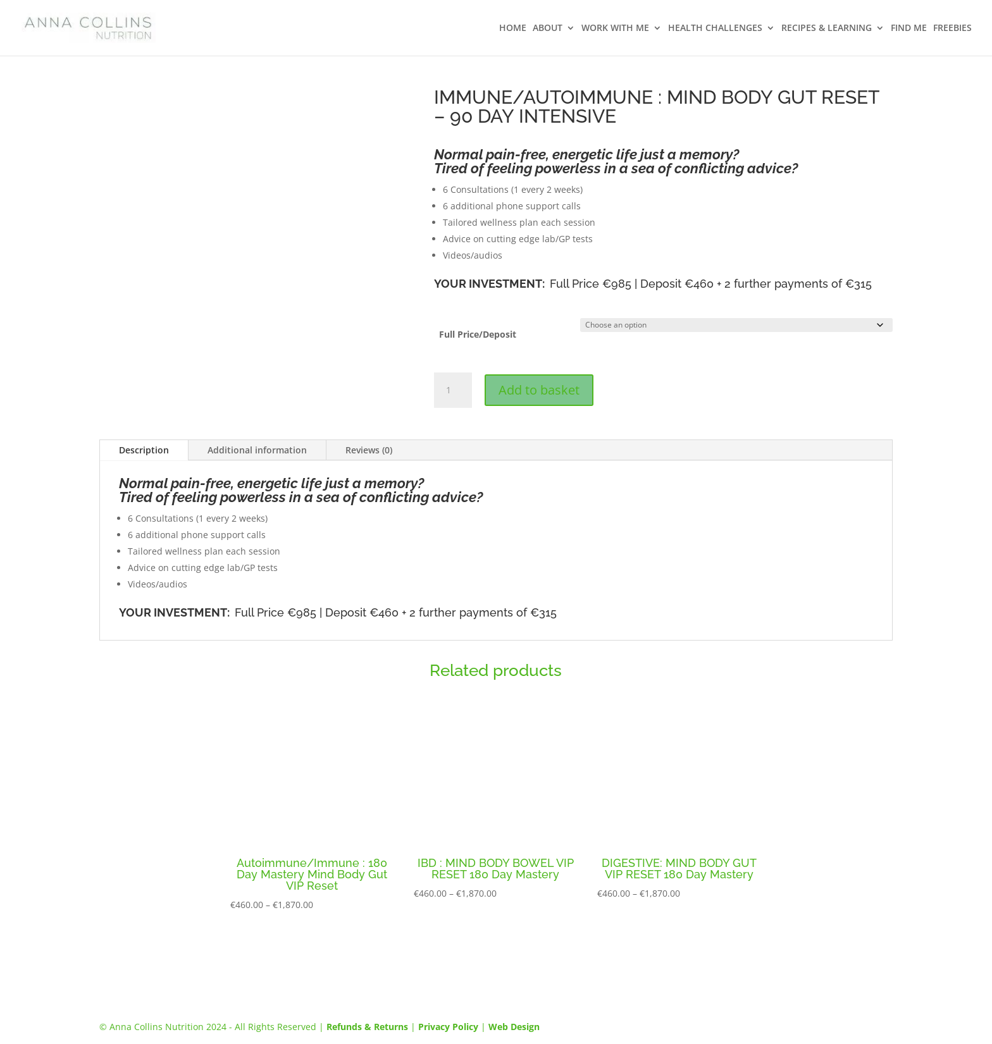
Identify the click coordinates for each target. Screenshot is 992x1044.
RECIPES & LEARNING (826, 28)
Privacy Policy (448, 1027)
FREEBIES (952, 28)
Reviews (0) (368, 450)
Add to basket (539, 389)
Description (144, 450)
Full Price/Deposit (477, 334)
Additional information (257, 450)
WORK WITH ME (615, 28)
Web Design (514, 1027)
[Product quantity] (453, 390)
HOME (512, 28)
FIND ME (909, 28)
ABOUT (547, 28)
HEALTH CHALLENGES (715, 28)
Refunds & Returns (367, 1027)
